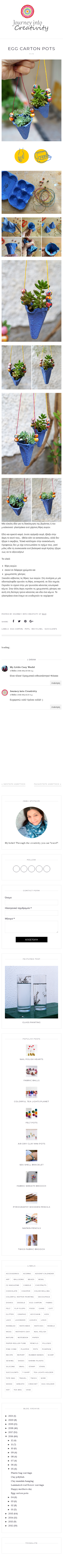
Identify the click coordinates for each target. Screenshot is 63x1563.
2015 (10, 1513)
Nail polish (40, 1332)
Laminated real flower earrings (27, 1485)
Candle (27, 1285)
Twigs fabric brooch (31, 1249)
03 (12, 1501)
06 (12, 1464)
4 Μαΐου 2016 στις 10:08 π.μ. (22, 670)
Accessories (12, 1274)
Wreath (20, 1384)
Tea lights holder (43, 1372)
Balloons (19, 1279)
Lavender (20, 1320)
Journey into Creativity (23, 691)
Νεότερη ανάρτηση (14, 784)
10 (12, 1448)
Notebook (23, 1337)
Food (32, 1308)
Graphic (22, 1314)
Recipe (9, 1355)
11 (12, 1444)
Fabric (49, 1303)
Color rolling (42, 1291)
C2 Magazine (12, 1285)
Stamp (32, 1367)
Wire (43, 1378)
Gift (51, 1308)
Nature (10, 1337)
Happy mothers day (21, 1489)
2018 (10, 1428)
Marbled (10, 1326)
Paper (35, 1337)
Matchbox (25, 1326)
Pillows (46, 1343)
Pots (27, 629)
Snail (22, 1367)
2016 (10, 1436)
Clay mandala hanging (22, 1481)
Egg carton (16, 629)
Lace (8, 1320)
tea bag (18, 1390)
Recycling (37, 629)
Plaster (25, 1349)
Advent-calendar (44, 1274)
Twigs (34, 1378)
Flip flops (19, 1308)
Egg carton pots (19, 1493)
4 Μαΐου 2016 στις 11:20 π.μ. (21, 695)
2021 (10, 1416)
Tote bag (10, 1378)
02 (12, 1505)
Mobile (51, 1326)
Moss (8, 1332)
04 (12, 1497)
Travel (23, 1378)
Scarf (51, 1355)
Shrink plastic (36, 1361)
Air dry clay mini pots (31, 1143)
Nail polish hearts (31, 1059)
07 (12, 1460)
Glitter (10, 1314)
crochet (33, 1384)
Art (8, 1279)
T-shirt (26, 1372)
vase (28, 1390)
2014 (10, 1517)
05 (12, 1468)
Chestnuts (40, 1285)
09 (12, 1452)
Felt (8, 1308)
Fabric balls (32, 1080)
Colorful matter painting (20, 1297)
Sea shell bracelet (32, 1164)
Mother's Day (23, 1332)
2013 (10, 1521)
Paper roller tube (16, 1343)
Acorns (27, 1274)
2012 (10, 1525)
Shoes (21, 1361)
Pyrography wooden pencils (31, 1207)
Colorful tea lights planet (31, 1101)
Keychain (35, 1314)
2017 (10, 1432)
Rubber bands (36, 1355)
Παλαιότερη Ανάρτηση (46, 784)
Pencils (34, 1343)
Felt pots (31, 1122)
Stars (42, 1367)
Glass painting (31, 1022)
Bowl (41, 1279)
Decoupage (44, 1297)
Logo (43, 1320)
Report (21, 1355)
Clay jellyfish (17, 1477)
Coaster (26, 1291)
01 (12, 1509)
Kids (46, 1314)
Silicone (10, 1367)
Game (42, 1308)
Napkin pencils (31, 1228)
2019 (10, 1424)
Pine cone (11, 1349)
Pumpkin (46, 1349)
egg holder (48, 1384)
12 (12, 1440)
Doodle (21, 1303)
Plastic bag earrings (21, 1472)
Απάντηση (56, 683)
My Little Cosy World (22, 667)
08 (12, 1456)
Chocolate (11, 1291)
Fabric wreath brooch (31, 1186)
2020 (10, 1420)
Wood (9, 1384)
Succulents (51, 629)
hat (8, 1390)
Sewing (10, 1361)
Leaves (33, 1320)
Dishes (9, 1303)
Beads (31, 1279)
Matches (38, 1326)
